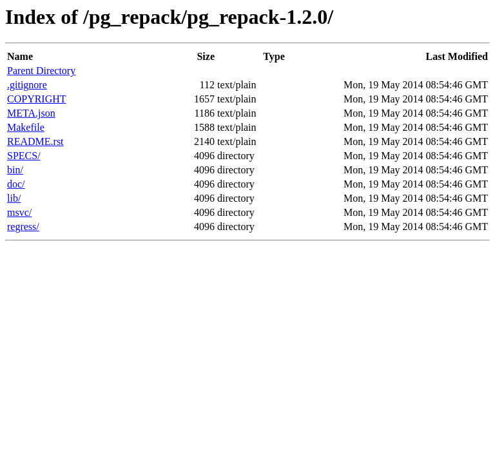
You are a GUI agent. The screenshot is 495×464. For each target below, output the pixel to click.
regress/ (23, 226)
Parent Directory (41, 70)
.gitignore (27, 84)
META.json (31, 113)
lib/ (14, 198)
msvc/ (19, 212)
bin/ (15, 169)
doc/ (16, 184)
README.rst (35, 141)
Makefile (25, 127)
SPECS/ (24, 155)
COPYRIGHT (36, 98)
